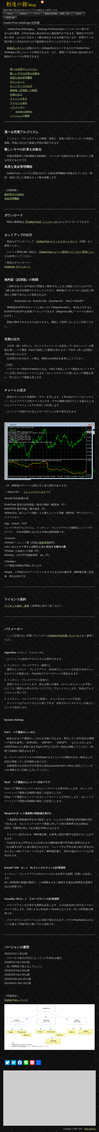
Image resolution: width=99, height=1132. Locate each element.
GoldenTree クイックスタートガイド (57, 241)
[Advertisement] (49, 1098)
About (78, 14)
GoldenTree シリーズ (16, 1000)
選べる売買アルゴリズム (23, 69)
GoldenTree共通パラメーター (65, 635)
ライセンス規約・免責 (16, 606)
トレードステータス (34, 492)
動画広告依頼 (51, 14)
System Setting (23, 111)
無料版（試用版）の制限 (23, 90)
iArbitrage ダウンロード (17, 266)
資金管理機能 (11, 198)
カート (37, 14)
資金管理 (44, 542)
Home (10, 14)
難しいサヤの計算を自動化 (25, 73)
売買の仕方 (16, 94)
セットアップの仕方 (21, 86)
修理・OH (64, 14)
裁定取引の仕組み (14, 194)
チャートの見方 (18, 99)
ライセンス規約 (18, 103)
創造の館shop (90, 1129)
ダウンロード (17, 82)
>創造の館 (10, 18)
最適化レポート (15, 48)
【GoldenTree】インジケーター (41, 222)
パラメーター (17, 107)
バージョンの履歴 (20, 116)
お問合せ (24, 14)
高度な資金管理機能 (21, 77)
